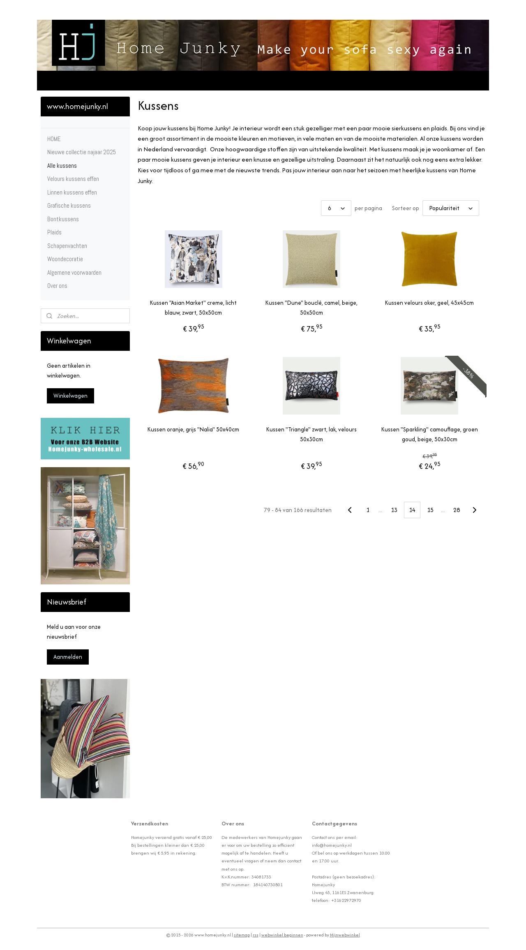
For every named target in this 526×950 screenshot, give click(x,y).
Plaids (54, 232)
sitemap (242, 935)
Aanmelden (67, 657)
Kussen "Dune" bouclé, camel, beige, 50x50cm (311, 308)
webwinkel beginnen (282, 935)
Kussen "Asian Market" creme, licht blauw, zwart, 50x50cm (193, 308)
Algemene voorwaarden (74, 272)
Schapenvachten (67, 246)
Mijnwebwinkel (345, 935)
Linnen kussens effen (72, 192)
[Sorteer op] (451, 208)
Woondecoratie (65, 259)
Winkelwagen (70, 396)
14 (412, 509)
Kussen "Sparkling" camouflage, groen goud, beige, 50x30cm (429, 434)
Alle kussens (62, 165)
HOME (54, 139)
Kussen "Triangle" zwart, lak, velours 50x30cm (311, 434)
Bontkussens (63, 219)
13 (394, 509)
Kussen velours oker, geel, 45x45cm (429, 303)
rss (255, 935)
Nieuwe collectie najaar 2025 (81, 152)
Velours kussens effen (73, 179)
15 (430, 509)
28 (456, 509)
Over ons (57, 286)
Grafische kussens (69, 205)
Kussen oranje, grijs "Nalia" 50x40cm (193, 429)
